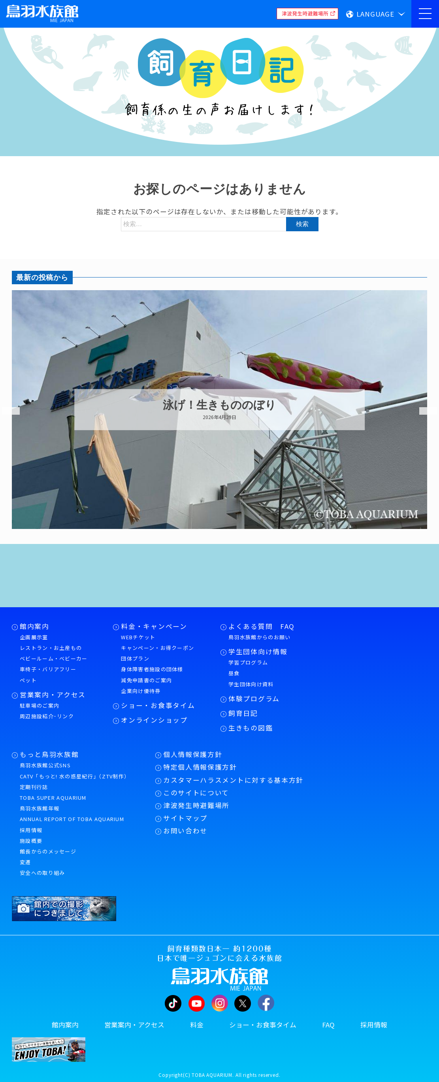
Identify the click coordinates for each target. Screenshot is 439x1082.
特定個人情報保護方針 (200, 767)
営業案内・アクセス (53, 694)
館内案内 (34, 626)
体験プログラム (254, 698)
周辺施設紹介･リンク (47, 716)
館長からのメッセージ (48, 851)
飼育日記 (243, 713)
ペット (28, 680)
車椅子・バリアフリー (48, 669)
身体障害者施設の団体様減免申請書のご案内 (152, 674)
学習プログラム (248, 662)
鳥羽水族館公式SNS (45, 765)
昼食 (234, 673)
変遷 (25, 862)
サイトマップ (185, 818)
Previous (6, 411)
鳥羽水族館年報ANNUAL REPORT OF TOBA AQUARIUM (72, 813)
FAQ (328, 1024)
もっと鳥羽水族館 (49, 754)
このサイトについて (196, 792)
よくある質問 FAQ (261, 626)
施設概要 (31, 840)
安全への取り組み (42, 872)
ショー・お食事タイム (158, 705)
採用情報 (31, 830)
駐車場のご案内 (39, 705)
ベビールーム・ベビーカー (54, 658)
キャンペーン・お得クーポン (157, 647)
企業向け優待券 (140, 691)
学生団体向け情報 (257, 651)
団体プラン (135, 658)
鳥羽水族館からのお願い (259, 637)
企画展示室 (34, 637)
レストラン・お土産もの (51, 647)
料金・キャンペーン (154, 626)
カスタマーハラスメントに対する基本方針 (233, 780)
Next (423, 411)
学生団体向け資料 (250, 684)
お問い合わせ (185, 830)
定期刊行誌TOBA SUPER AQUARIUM (53, 792)
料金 (196, 1024)
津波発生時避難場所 (196, 805)
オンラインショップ (154, 720)
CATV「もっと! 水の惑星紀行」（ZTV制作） (75, 776)
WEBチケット (138, 637)
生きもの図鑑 (250, 728)
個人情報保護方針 (192, 754)
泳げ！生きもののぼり (219, 405)
